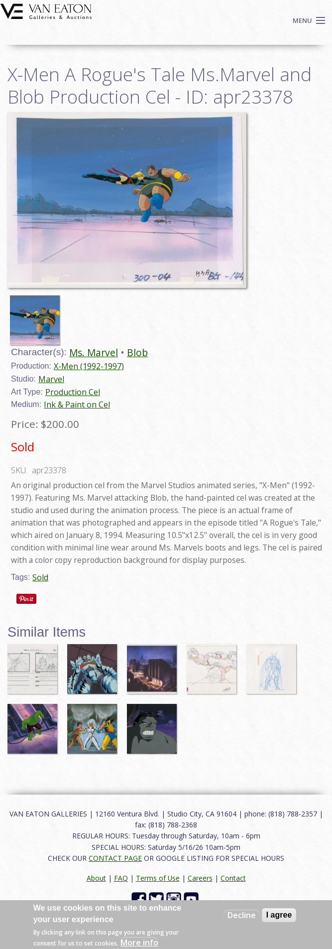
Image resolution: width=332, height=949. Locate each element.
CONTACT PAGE (115, 858)
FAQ (121, 878)
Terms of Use (158, 878)
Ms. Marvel (93, 352)
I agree (279, 915)
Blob (137, 352)
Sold (40, 577)
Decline (241, 915)
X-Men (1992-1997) (89, 366)
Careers (200, 878)
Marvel (51, 379)
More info (139, 942)
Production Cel (72, 392)
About (96, 878)
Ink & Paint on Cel (77, 404)
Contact (233, 878)
